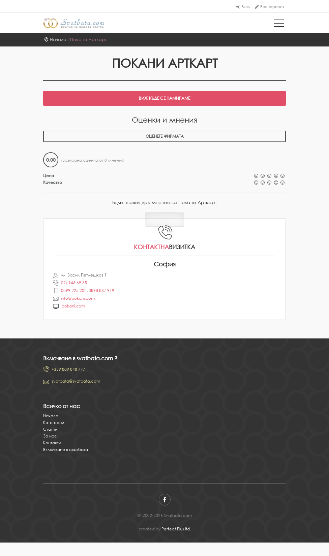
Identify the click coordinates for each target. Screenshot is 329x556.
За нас (50, 436)
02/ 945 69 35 (74, 283)
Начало (58, 39)
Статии (50, 429)
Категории (53, 422)
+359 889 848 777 (68, 369)
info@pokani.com (78, 298)
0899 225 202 (74, 290)
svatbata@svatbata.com (76, 381)
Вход (246, 6)
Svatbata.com (73, 23)
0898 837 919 (101, 290)
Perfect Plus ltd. (176, 529)
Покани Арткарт (88, 39)
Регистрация (272, 6)
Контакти (52, 443)
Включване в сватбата (65, 449)
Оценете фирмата (165, 136)
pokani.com (73, 306)
